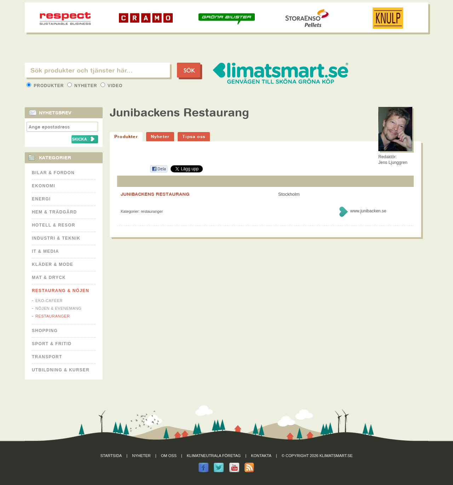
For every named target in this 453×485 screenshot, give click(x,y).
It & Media (45, 251)
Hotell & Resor (53, 225)
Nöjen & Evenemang (58, 308)
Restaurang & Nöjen (60, 290)
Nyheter (83, 85)
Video (112, 85)
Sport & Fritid (51, 343)
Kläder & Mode (52, 264)
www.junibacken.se (368, 211)
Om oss (169, 455)
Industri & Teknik (56, 238)
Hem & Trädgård (54, 212)
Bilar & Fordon (53, 172)
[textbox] (97, 70)
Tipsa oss (193, 136)
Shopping (45, 330)
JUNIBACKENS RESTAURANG (155, 194)
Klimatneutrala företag (214, 455)
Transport (47, 356)
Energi (41, 198)
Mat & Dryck (49, 277)
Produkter (46, 85)
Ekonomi (43, 185)
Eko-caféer (49, 300)
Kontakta (261, 455)
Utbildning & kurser (61, 369)
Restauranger (52, 316)
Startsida (111, 455)
